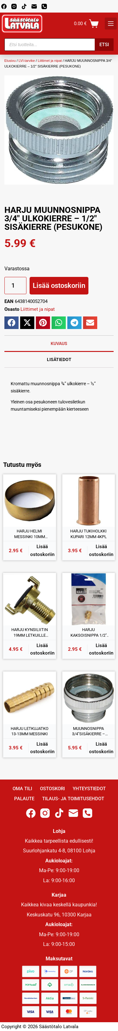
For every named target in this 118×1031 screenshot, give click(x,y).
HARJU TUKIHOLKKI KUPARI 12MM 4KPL (88, 534)
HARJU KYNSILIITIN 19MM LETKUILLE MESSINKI (29, 632)
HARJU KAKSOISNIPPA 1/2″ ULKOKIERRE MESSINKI (88, 632)
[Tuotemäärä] (15, 285)
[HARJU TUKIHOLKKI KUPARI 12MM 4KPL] (88, 500)
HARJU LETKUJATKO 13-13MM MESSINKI (29, 731)
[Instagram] (14, 6)
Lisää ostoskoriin (59, 285)
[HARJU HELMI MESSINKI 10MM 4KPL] (29, 500)
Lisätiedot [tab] (59, 359)
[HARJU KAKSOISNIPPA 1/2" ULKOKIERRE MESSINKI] (88, 599)
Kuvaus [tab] (59, 343)
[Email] (34, 6)
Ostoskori (52, 788)
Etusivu (10, 60)
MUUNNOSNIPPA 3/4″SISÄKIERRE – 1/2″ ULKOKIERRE (88, 731)
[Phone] (44, 6)
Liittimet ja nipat (50, 60)
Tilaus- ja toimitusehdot (73, 799)
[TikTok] (24, 6)
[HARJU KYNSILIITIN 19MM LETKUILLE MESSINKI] (29, 599)
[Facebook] (4, 6)
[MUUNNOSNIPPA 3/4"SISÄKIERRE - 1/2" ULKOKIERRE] (88, 698)
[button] (11, 322)
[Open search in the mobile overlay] (59, 44)
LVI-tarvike (27, 60)
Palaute (24, 799)
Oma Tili (22, 788)
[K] (111, 24)
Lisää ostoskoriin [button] (42, 550)
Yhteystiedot (89, 788)
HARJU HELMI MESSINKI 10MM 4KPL (29, 534)
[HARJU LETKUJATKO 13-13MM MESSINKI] (29, 698)
